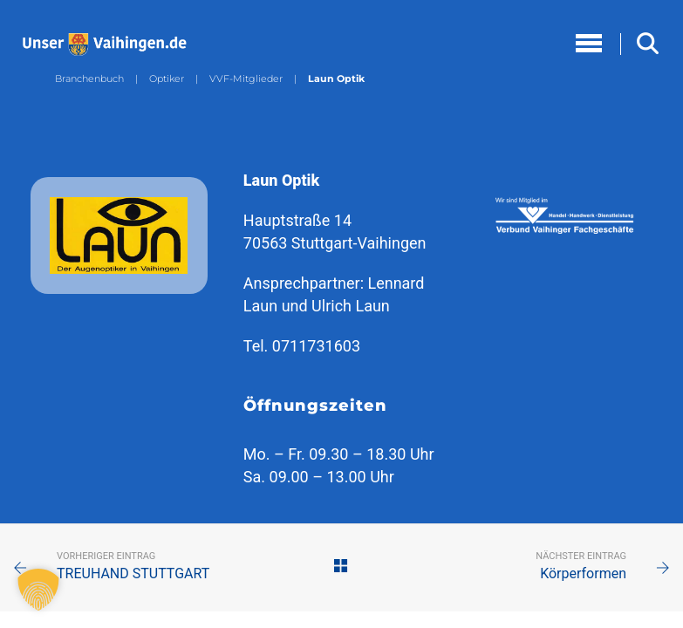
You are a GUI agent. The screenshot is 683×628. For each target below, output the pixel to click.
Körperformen (583, 573)
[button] (38, 589)
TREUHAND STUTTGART (133, 573)
